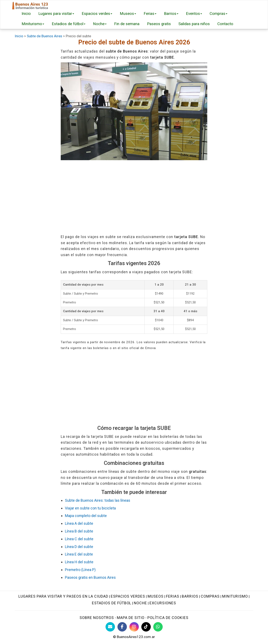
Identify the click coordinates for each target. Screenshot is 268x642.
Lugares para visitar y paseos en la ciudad (63, 596)
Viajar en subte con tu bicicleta (90, 508)
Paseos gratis (159, 24)
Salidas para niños (194, 24)
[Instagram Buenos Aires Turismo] (134, 627)
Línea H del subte (79, 562)
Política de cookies (167, 617)
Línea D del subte (79, 546)
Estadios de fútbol (68, 24)
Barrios (171, 13)
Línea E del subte (79, 554)
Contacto (225, 24)
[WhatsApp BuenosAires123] (158, 627)
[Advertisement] (134, 197)
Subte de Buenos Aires (44, 36)
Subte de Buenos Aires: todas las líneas (97, 500)
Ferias (150, 13)
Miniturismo (33, 24)
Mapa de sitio (130, 617)
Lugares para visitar (56, 13)
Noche (100, 24)
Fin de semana (126, 24)
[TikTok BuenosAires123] (146, 627)
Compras (218, 13)
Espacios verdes (97, 13)
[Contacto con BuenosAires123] (110, 627)
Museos (128, 13)
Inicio (26, 13)
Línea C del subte (79, 539)
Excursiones (162, 603)
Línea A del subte (79, 523)
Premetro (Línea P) (80, 569)
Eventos (194, 13)
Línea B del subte (79, 531)
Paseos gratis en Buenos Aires (90, 577)
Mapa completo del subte (86, 515)
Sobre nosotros (97, 617)
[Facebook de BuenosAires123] (122, 627)
